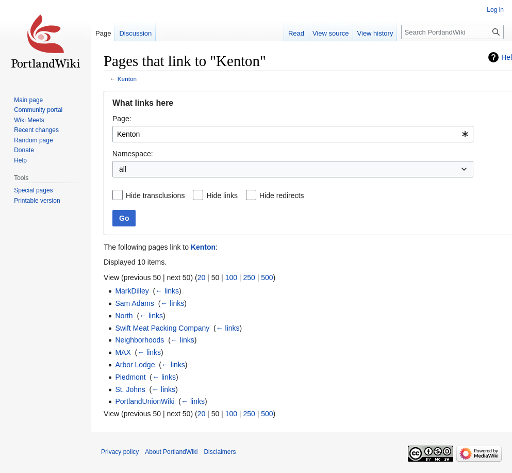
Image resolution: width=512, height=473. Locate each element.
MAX (122, 352)
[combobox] (292, 134)
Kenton (127, 78)
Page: (121, 119)
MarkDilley (131, 291)
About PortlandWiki (171, 451)
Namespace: (132, 154)
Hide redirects (281, 195)
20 (201, 277)
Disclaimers (220, 451)
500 (267, 277)
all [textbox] (122, 169)
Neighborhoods (139, 340)
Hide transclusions (155, 195)
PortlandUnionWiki (144, 401)
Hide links (222, 195)
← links (167, 291)
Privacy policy (120, 451)
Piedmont (130, 377)
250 (249, 277)
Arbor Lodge (135, 365)
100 (231, 277)
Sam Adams (134, 303)
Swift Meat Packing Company (162, 328)
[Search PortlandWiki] (452, 32)
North (124, 316)
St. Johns (130, 389)
